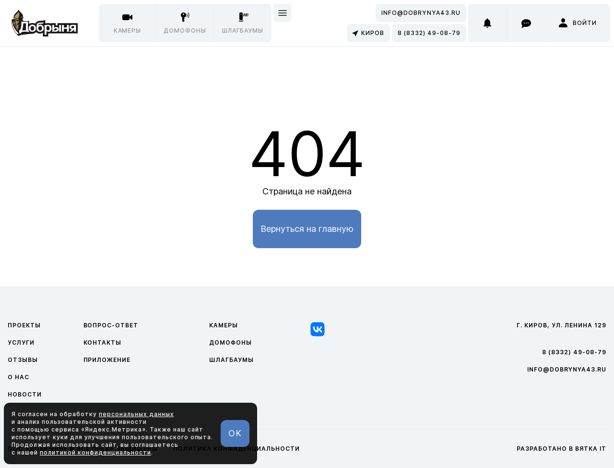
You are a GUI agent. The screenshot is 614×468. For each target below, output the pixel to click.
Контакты (102, 342)
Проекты (24, 325)
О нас (18, 377)
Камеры (223, 325)
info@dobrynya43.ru (420, 12)
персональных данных (136, 414)
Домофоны (230, 342)
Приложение (107, 359)
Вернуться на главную (307, 229)
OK (235, 433)
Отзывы (23, 359)
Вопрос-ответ (111, 325)
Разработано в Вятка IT (561, 448)
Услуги (21, 342)
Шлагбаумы (231, 359)
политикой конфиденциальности (95, 452)
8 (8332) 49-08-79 (429, 32)
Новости (25, 394)
